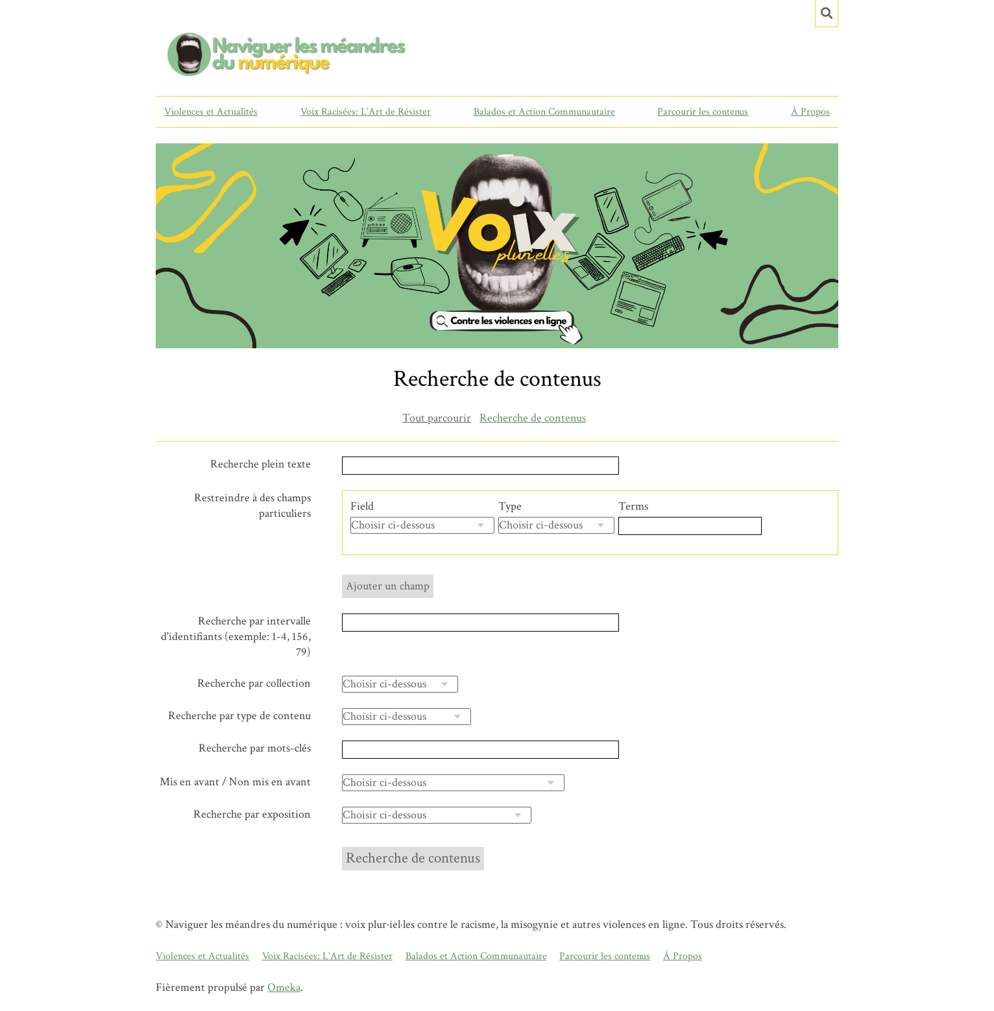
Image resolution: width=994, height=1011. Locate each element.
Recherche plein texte (260, 464)
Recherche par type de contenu (239, 715)
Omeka (283, 987)
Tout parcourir (436, 417)
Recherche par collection (254, 683)
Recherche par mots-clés (255, 748)
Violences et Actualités (211, 112)
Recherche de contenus (532, 417)
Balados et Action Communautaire (544, 112)
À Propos (810, 112)
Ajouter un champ (388, 585)
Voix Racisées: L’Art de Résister (365, 112)
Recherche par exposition (252, 814)
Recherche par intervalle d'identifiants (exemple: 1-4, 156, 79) (236, 636)
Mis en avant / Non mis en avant (235, 781)
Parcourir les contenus (702, 112)
